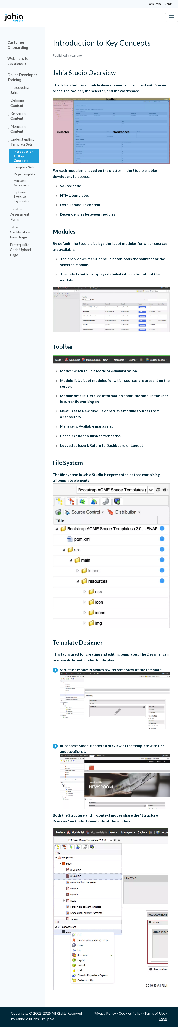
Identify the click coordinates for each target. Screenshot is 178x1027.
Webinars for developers (18, 60)
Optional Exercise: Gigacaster (21, 196)
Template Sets (24, 167)
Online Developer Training (22, 77)
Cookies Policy (130, 1013)
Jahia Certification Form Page (20, 232)
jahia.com (155, 4)
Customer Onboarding (17, 44)
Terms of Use (154, 1013)
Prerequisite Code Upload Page (20, 249)
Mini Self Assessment (23, 183)
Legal (163, 1019)
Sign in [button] (169, 4)
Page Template (24, 174)
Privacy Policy (105, 1013)
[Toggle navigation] (171, 17)
